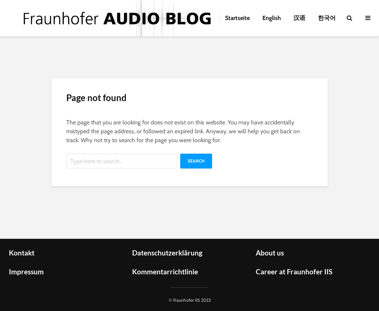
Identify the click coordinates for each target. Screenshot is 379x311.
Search (196, 161)
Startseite (237, 17)
